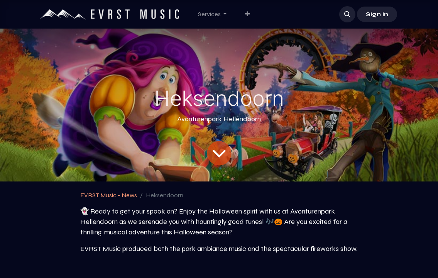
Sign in (377, 14)
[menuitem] (212, 14)
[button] (347, 14)
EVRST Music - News (108, 195)
